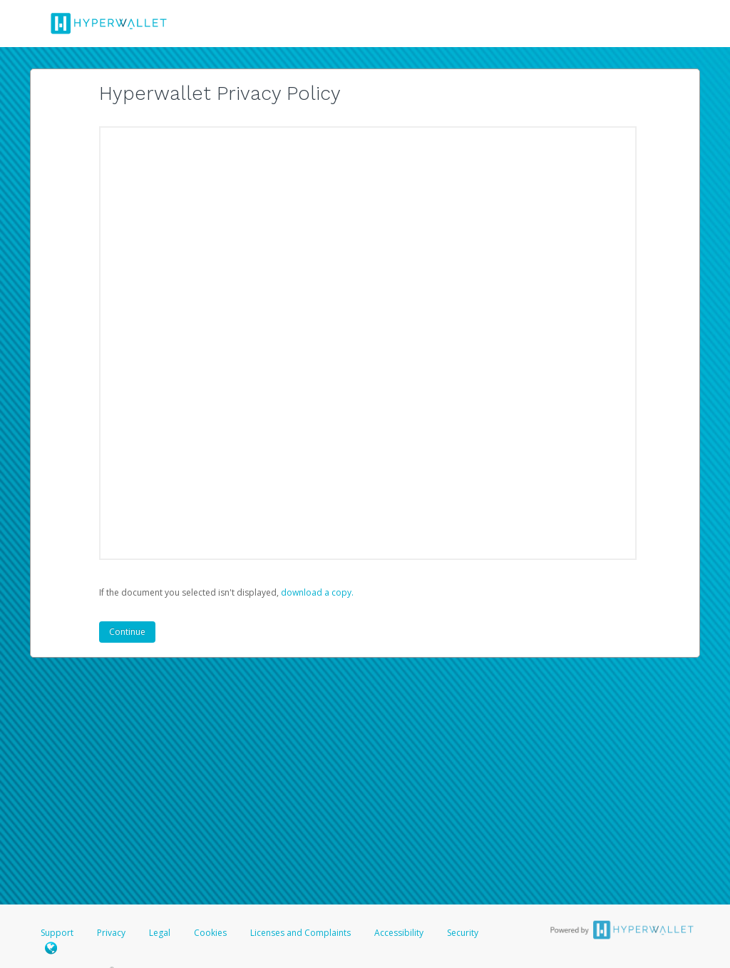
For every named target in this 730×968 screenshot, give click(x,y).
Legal (159, 933)
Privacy (111, 933)
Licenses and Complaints (301, 933)
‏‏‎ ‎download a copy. (316, 592)
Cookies (210, 933)
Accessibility (398, 933)
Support (57, 933)
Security (462, 933)
